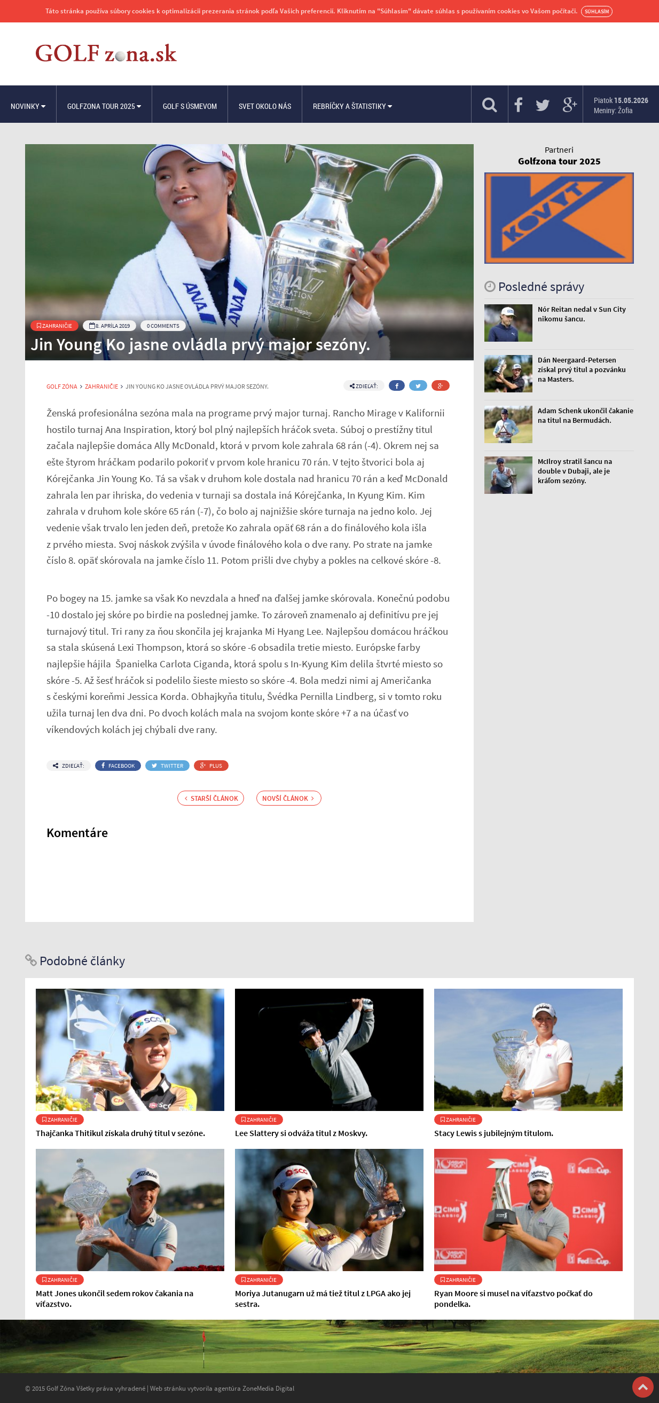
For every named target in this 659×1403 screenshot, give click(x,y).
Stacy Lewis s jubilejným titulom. (493, 1133)
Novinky (28, 106)
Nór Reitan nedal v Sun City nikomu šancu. (582, 314)
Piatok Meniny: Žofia (621, 105)
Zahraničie (54, 325)
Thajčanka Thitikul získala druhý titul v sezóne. (120, 1133)
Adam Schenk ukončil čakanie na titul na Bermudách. (585, 415)
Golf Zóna (61, 386)
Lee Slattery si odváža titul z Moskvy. (301, 1133)
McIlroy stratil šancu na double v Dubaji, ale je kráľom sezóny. (575, 470)
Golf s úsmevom (190, 106)
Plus (211, 765)
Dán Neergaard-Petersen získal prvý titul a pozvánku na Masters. (582, 369)
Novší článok (288, 798)
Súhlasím (597, 11)
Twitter (167, 765)
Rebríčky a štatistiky (352, 106)
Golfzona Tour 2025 (104, 106)
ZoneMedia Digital (268, 1388)
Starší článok (211, 798)
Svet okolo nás (265, 106)
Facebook (118, 765)
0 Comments (163, 325)
